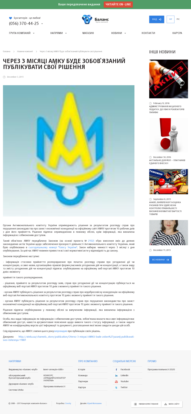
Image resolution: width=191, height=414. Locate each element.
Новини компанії (25, 52)
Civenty (68, 403)
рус (178, 19)
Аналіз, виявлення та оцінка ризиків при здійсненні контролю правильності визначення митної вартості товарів (165, 208)
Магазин (88, 33)
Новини (116, 33)
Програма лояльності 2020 (161, 369)
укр (170, 19)
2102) (92, 241)
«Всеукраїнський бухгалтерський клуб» (20, 376)
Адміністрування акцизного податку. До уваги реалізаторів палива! (166, 109)
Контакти (148, 33)
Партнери (83, 381)
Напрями (56, 33)
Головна (6, 52)
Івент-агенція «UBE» (53, 369)
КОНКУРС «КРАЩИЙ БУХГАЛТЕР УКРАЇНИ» (54, 378)
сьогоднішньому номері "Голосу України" (53, 247)
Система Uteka (16, 390)
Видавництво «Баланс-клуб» (23, 369)
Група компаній (19, 33)
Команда (82, 375)
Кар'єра (177, 33)
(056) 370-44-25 (24, 24)
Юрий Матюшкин (94, 403)
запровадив (61, 331)
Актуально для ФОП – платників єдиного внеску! (167, 161)
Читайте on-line (118, 4)
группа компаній (95, 19)
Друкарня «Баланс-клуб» (21, 384)
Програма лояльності (54, 386)
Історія (81, 369)
